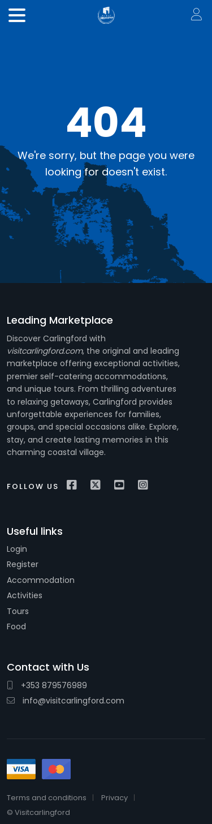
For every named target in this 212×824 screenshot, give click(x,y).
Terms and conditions (46, 797)
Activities (24, 595)
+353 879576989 (47, 685)
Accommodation (41, 580)
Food (16, 626)
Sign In (197, 15)
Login (17, 549)
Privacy (114, 797)
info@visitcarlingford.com (65, 700)
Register (22, 564)
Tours (18, 611)
